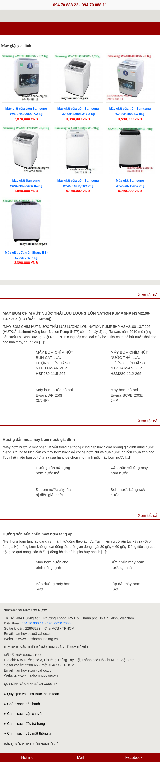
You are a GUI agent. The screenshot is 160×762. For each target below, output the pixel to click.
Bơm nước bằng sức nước (128, 492)
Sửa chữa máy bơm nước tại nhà (127, 565)
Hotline (26, 757)
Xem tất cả (147, 295)
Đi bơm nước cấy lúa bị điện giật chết (53, 492)
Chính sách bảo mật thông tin (29, 733)
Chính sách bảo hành (23, 704)
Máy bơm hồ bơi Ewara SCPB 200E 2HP (127, 395)
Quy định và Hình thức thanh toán (33, 694)
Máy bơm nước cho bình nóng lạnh (52, 565)
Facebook (133, 757)
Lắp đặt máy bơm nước (125, 586)
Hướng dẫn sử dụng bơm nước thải (53, 470)
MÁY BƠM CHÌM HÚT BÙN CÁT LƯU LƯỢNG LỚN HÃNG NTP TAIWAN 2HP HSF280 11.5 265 (54, 363)
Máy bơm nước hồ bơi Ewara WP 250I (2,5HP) (54, 395)
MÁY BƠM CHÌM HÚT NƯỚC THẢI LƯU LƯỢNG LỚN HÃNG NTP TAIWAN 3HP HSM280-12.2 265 (129, 363)
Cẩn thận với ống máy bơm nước (129, 470)
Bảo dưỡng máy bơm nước (53, 586)
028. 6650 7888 (58, 623)
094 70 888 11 (33, 623)
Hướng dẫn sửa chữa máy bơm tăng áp (38, 534)
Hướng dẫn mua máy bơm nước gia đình (39, 439)
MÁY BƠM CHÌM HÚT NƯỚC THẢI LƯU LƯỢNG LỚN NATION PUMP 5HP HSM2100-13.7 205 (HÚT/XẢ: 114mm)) (76, 316)
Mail (80, 757)
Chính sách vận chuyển (25, 714)
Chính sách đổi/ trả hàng (26, 724)
